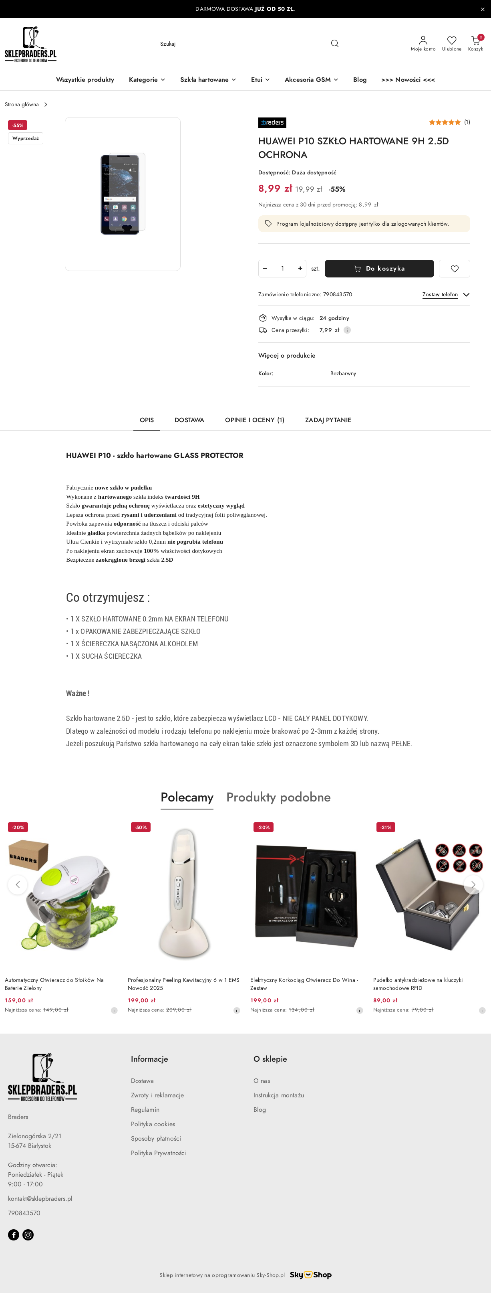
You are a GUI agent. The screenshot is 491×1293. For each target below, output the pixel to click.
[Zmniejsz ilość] (265, 268)
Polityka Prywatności (159, 1153)
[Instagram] (28, 1234)
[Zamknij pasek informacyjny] (482, 9)
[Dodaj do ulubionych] (454, 268)
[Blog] (360, 80)
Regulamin (145, 1109)
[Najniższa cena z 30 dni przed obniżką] (114, 1010)
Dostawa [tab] (189, 420)
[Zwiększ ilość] (300, 268)
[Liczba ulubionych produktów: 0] (452, 44)
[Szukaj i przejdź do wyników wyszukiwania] (334, 44)
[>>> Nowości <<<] (408, 80)
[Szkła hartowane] (208, 80)
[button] (147, 80)
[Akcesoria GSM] (312, 80)
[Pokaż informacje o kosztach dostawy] (347, 330)
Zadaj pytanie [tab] (328, 420)
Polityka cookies (153, 1124)
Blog (260, 1109)
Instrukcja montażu (279, 1095)
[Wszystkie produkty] (85, 80)
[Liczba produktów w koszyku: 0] (475, 44)
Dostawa (142, 1080)
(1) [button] (467, 122)
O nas (262, 1080)
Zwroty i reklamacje (157, 1095)
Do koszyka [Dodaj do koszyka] (379, 268)
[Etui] (261, 80)
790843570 (24, 1213)
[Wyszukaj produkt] (249, 44)
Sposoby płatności (156, 1138)
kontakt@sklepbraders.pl (40, 1198)
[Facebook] (13, 1234)
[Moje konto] (423, 44)
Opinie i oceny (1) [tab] (254, 420)
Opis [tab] (147, 420)
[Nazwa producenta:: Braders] (272, 121)
